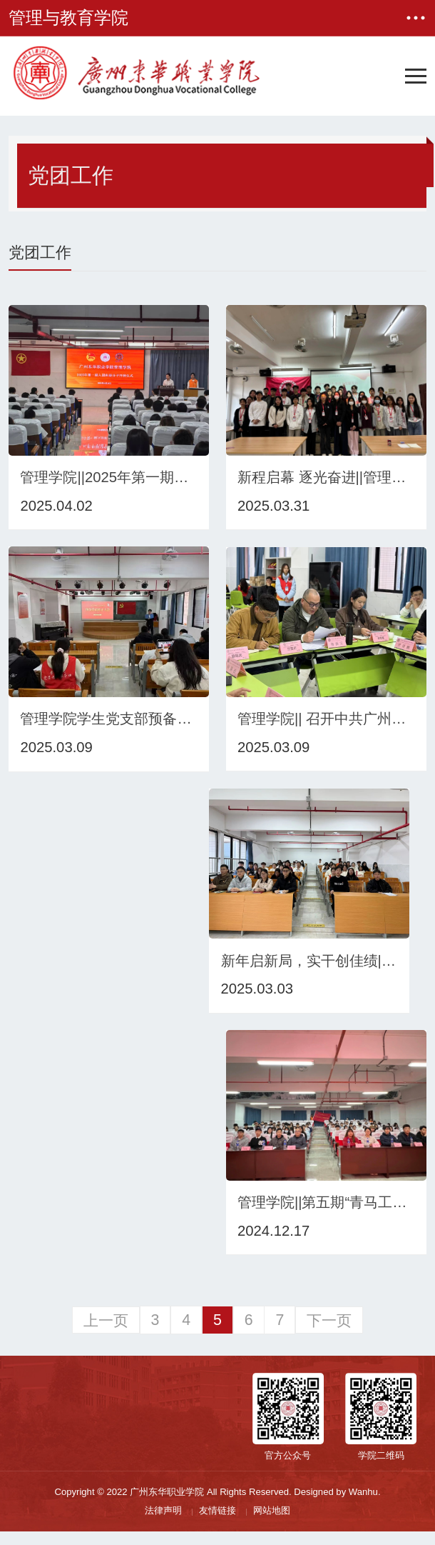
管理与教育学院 (68, 17)
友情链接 (217, 1524)
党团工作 (70, 175)
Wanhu (363, 1505)
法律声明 (163, 1524)
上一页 (105, 1333)
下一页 (329, 1333)
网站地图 (271, 1524)
